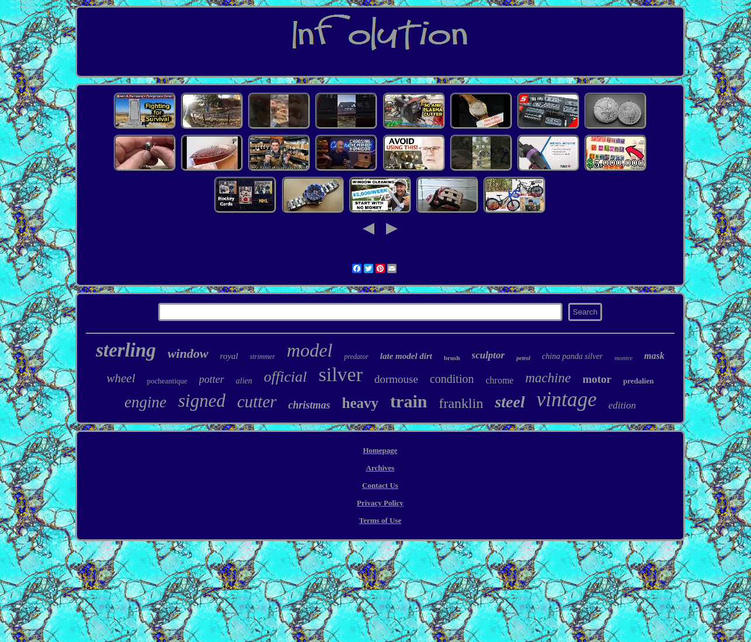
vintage (567, 399)
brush (452, 357)
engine (145, 402)
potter (211, 379)
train (408, 401)
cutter (257, 401)
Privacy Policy (380, 502)
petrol (523, 358)
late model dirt (406, 356)
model (309, 350)
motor (596, 379)
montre (623, 357)
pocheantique (167, 380)
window (188, 353)
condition (452, 378)
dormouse (396, 379)
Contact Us (380, 485)
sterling (126, 350)
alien (244, 380)
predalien (638, 380)
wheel (120, 378)
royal (229, 356)
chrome (499, 380)
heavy (360, 403)
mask (654, 356)
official (285, 376)
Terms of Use (380, 520)
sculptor (488, 355)
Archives (380, 467)
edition (622, 405)
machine (548, 378)
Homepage (380, 450)
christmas (309, 405)
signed (201, 400)
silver (340, 374)
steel (509, 402)
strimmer (262, 357)
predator (356, 357)
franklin (461, 403)
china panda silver (572, 356)
